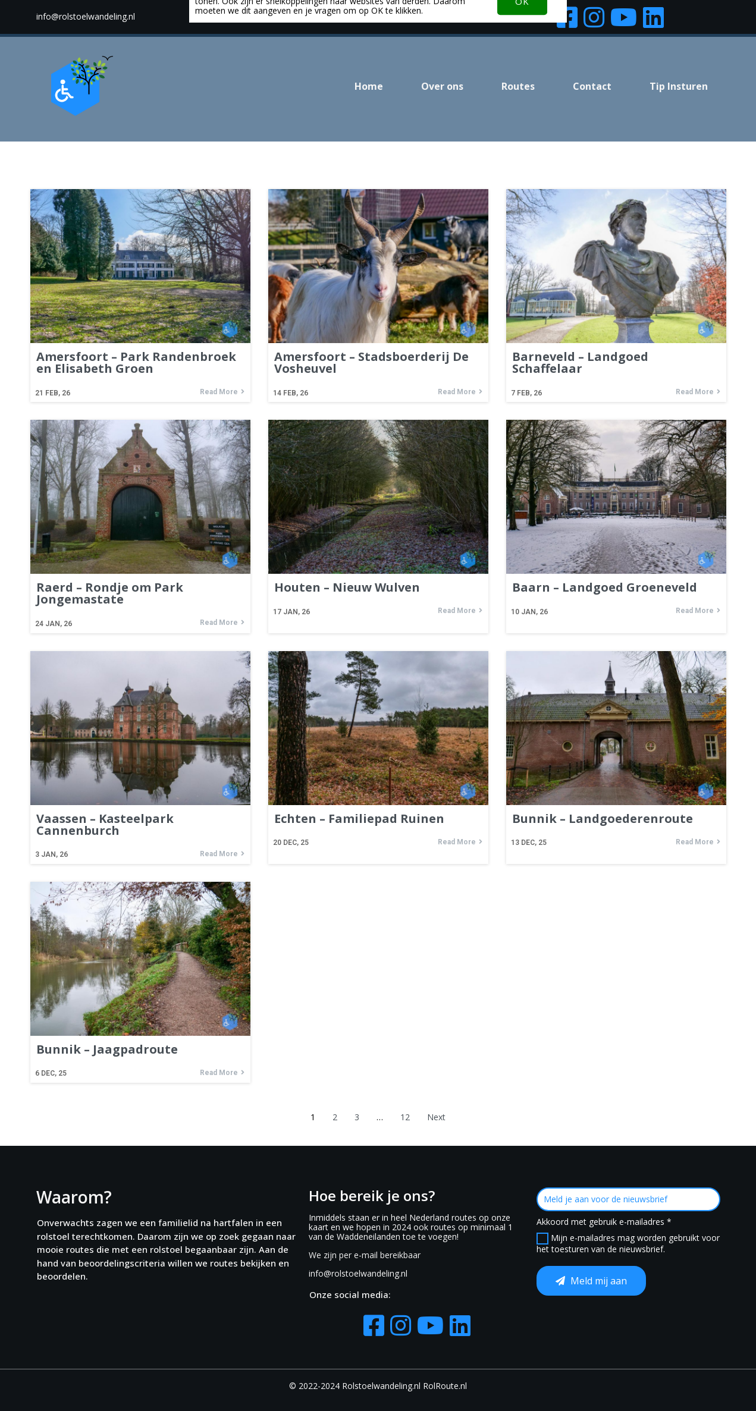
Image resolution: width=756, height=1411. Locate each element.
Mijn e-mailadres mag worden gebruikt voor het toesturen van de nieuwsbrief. (628, 1244)
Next (436, 1117)
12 (405, 1117)
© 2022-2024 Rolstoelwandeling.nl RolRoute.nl (378, 1385)
